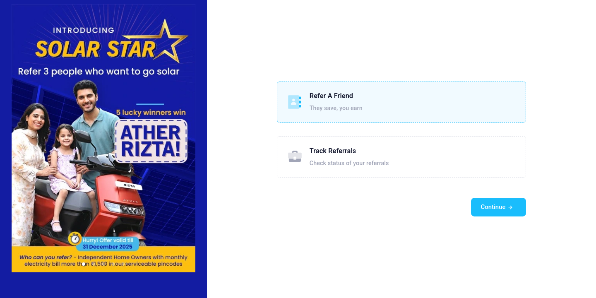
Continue (497, 207)
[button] (83, 264)
